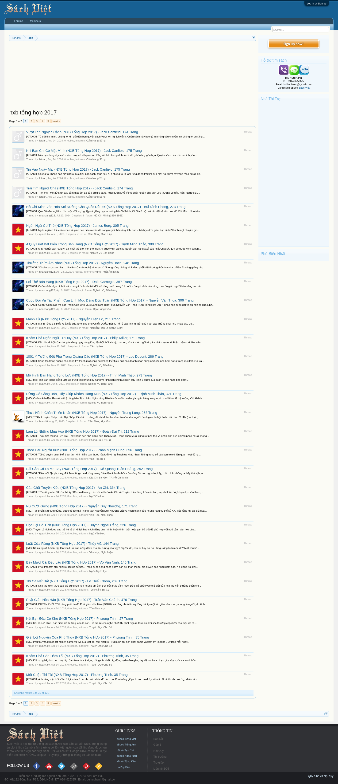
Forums (18, 21)
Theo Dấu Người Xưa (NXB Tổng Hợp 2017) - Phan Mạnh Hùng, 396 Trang (84, 450)
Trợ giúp (158, 762)
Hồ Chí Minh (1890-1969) (108, 215)
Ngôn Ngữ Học (98, 571)
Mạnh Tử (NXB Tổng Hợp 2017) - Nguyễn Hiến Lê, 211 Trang (73, 319)
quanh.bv (44, 234)
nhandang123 (47, 215)
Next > (56, 121)
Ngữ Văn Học (97, 496)
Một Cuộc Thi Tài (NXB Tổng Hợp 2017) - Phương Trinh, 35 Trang (76, 675)
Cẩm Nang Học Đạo (99, 421)
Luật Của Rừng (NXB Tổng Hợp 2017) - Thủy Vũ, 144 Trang (72, 543)
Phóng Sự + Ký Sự (100, 440)
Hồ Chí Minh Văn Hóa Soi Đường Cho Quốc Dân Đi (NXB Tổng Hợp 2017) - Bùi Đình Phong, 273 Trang (105, 207)
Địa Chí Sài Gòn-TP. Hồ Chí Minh (108, 477)
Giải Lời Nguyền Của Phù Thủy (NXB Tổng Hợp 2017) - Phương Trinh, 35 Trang (87, 637)
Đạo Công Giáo (102, 309)
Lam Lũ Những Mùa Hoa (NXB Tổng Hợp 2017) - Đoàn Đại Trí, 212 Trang (82, 431)
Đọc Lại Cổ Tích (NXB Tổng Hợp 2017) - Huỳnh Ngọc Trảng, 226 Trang (81, 525)
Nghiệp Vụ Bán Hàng (102, 252)
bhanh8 (43, 421)
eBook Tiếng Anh (126, 744)
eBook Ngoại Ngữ (126, 755)
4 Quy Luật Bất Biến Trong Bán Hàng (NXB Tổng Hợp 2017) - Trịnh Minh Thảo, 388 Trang (94, 244)
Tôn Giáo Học (97, 608)
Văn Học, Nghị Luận (101, 515)
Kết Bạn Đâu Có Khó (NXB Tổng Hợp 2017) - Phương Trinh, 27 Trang (79, 618)
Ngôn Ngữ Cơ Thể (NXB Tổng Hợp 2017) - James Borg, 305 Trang (77, 225)
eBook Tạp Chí (125, 750)
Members (35, 21)
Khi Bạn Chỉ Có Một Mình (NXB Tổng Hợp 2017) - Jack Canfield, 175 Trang (84, 151)
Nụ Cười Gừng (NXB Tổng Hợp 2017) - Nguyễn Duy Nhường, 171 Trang (82, 506)
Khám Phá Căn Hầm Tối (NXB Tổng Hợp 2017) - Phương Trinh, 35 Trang (82, 656)
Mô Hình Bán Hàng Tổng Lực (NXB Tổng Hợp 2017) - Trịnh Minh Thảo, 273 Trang (89, 375)
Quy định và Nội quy (321, 776)
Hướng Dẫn (123, 767)
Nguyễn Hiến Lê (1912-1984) (106, 327)
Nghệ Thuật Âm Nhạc (107, 271)
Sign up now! (293, 44)
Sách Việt (304, 87)
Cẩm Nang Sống (96, 140)
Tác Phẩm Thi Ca (99, 589)
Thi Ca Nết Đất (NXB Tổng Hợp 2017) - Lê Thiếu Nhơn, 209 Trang (76, 581)
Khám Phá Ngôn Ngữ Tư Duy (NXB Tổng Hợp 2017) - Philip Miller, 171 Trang (85, 338)
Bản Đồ (158, 739)
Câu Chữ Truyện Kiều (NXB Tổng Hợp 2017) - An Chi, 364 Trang (75, 488)
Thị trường (159, 756)
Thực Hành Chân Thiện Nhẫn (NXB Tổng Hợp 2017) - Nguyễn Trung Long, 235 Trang (91, 413)
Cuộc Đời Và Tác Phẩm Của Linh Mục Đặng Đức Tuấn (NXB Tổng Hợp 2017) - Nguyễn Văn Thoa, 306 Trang (110, 300)
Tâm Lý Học (97, 346)
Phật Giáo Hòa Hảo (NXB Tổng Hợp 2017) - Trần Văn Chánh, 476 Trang (81, 600)
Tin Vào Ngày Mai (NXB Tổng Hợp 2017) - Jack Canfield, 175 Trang (78, 169)
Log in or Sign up (316, 3)
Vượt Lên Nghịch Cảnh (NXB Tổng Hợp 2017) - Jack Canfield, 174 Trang (82, 132)
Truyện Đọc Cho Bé (100, 627)
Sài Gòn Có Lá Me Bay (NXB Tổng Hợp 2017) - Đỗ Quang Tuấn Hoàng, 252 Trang (89, 469)
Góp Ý (157, 744)
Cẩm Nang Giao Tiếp (100, 234)
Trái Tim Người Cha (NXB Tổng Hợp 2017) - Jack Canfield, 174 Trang (79, 188)
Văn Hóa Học (97, 458)
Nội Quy (158, 751)
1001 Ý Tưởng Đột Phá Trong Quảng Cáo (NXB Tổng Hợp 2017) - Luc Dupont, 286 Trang (94, 356)
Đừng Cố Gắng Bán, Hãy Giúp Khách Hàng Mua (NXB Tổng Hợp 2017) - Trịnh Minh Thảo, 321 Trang (103, 394)
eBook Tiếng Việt (126, 738)
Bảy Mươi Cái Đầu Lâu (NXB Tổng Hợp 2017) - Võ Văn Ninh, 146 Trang (81, 562)
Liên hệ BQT (161, 768)
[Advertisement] (132, 76)
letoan (42, 140)
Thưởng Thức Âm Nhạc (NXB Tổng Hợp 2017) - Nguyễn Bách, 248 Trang (82, 263)
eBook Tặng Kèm (126, 761)
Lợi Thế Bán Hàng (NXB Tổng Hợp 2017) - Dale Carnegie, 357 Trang (79, 282)
